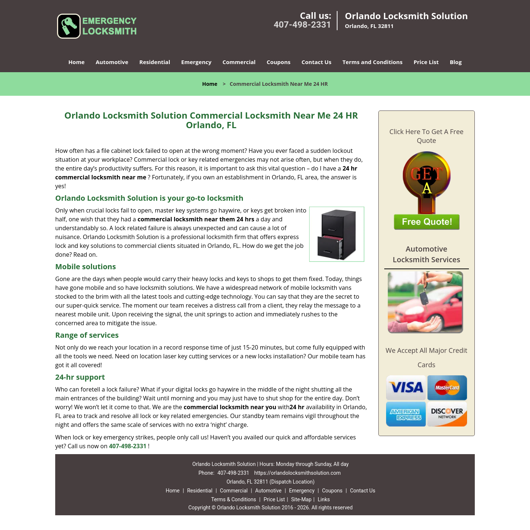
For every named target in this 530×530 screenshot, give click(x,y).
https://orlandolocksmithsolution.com (297, 473)
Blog (456, 62)
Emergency (196, 62)
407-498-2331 (302, 25)
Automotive (112, 62)
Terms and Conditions (372, 62)
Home (76, 62)
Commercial (239, 62)
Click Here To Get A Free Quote (426, 136)
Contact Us (316, 62)
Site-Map (301, 499)
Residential (154, 62)
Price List (426, 62)
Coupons (278, 62)
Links (324, 499)
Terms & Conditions (233, 499)
